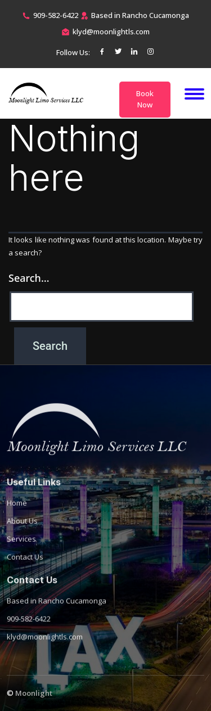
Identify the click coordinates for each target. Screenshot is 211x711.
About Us (22, 530)
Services (21, 548)
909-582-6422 (55, 15)
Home (17, 512)
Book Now (145, 99)
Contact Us (25, 566)
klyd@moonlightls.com (111, 31)
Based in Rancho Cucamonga (56, 610)
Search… (29, 278)
